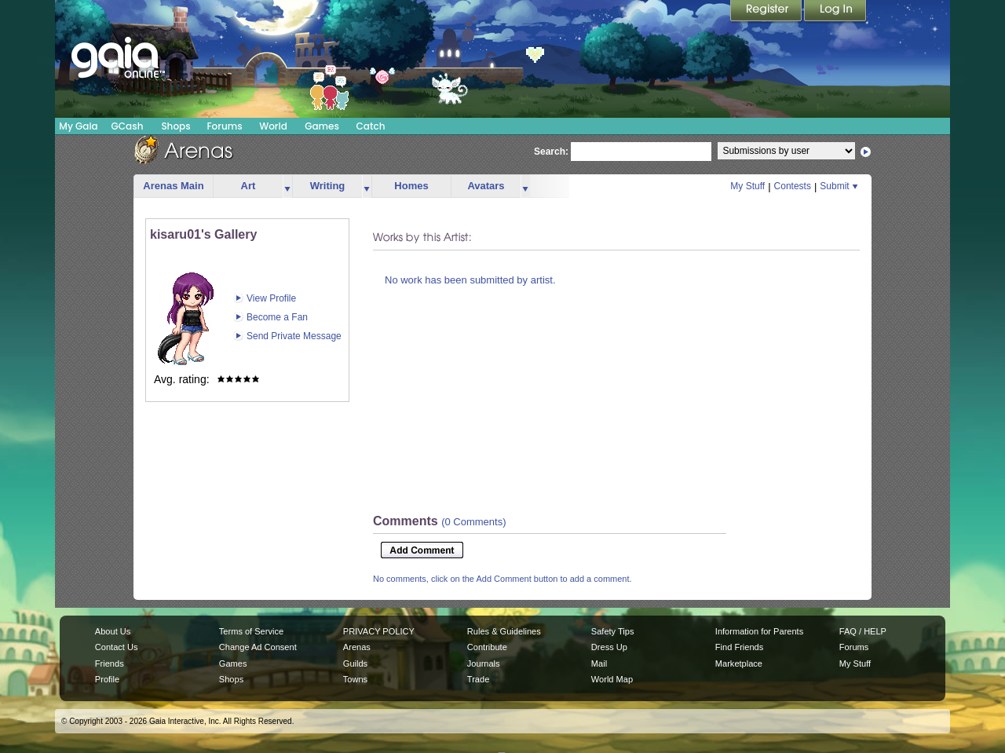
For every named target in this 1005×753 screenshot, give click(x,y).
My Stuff (747, 186)
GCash (127, 126)
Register (767, 12)
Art (248, 186)
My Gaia (78, 126)
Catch (371, 126)
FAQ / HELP (862, 631)
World (273, 126)
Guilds (355, 663)
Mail (599, 663)
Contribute (487, 647)
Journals (483, 663)
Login (835, 12)
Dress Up (609, 647)
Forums (224, 126)
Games (322, 126)
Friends (109, 663)
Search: (551, 151)
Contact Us (116, 647)
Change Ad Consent (258, 647)
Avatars (485, 186)
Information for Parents (759, 631)
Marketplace (738, 663)
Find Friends (739, 647)
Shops (175, 126)
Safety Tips (612, 631)
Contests (792, 186)
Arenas (357, 647)
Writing (327, 186)
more (287, 186)
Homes (411, 186)
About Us (112, 631)
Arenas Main (173, 186)
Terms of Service (251, 631)
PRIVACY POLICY (379, 631)
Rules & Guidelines (504, 631)
